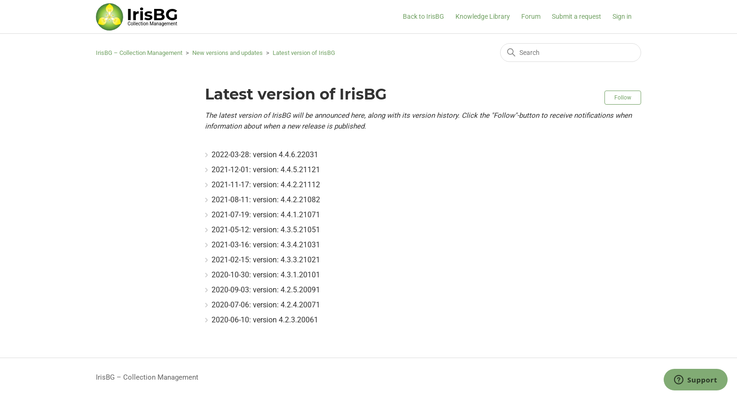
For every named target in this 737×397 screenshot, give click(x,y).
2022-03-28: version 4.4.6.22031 (265, 154)
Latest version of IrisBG (304, 52)
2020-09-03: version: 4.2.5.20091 (266, 289)
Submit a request (576, 16)
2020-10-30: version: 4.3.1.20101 (266, 274)
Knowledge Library (482, 16)
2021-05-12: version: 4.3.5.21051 (266, 229)
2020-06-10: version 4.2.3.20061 (265, 319)
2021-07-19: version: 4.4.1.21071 (266, 214)
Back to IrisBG (423, 16)
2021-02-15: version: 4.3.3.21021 (266, 259)
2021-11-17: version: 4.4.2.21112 (266, 184)
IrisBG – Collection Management (139, 52)
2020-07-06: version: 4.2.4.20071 (266, 304)
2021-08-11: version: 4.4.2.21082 (266, 199)
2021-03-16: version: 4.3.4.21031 (266, 244)
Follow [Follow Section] (622, 97)
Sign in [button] (622, 16)
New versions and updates (227, 52)
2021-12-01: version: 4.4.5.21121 (266, 169)
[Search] (570, 52)
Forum (531, 16)
